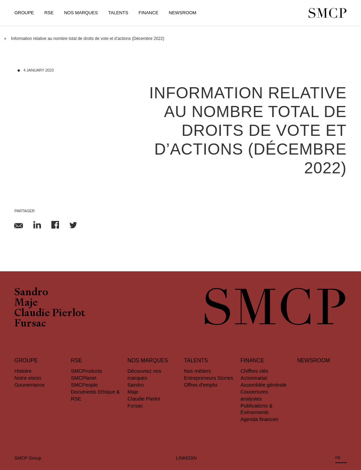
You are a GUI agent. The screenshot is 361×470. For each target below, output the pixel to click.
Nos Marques (81, 12)
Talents (118, 12)
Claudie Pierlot (49, 314)
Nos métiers (197, 371)
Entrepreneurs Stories (208, 378)
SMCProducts (86, 371)
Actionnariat (254, 378)
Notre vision (27, 378)
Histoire (22, 371)
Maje (26, 303)
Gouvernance (29, 385)
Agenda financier (259, 419)
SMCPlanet (83, 378)
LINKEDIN (186, 458)
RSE (49, 12)
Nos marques (147, 360)
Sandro (31, 293)
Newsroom (182, 12)
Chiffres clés (254, 371)
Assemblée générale (264, 385)
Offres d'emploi (201, 385)
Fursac (30, 324)
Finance (148, 12)
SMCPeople (84, 385)
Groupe (24, 12)
